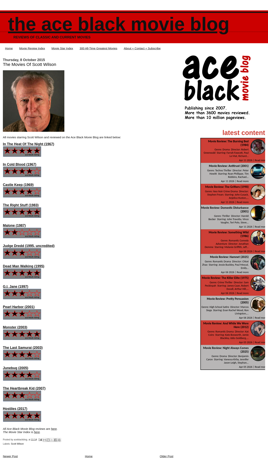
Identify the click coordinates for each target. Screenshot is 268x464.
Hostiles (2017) (15, 409)
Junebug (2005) (15, 368)
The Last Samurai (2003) (23, 348)
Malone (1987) (14, 225)
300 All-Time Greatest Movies (98, 48)
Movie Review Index (32, 48)
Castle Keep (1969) (18, 185)
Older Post (166, 456)
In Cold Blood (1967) (19, 164)
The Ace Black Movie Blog (118, 24)
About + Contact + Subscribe (142, 48)
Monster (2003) (15, 327)
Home (9, 48)
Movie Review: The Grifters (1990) (227, 187)
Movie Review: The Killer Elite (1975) (225, 278)
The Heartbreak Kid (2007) (24, 388)
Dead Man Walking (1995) (23, 266)
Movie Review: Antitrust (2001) (229, 166)
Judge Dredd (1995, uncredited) (29, 246)
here (54, 428)
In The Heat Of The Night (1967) (28, 144)
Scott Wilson (17, 443)
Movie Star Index (62, 48)
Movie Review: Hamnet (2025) (229, 257)
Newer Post (10, 456)
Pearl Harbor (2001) (19, 307)
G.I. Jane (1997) (15, 286)
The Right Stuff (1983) (21, 205)
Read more (261, 160)
